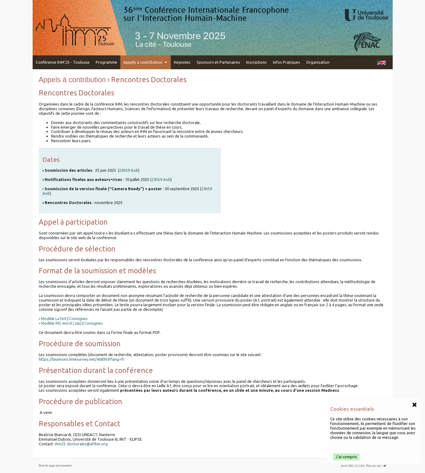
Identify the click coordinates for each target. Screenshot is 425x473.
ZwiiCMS (347, 465)
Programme (106, 62)
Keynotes (182, 62)
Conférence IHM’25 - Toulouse (63, 62)
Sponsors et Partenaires (218, 62)
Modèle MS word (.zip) (61, 323)
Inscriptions (256, 62)
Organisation (318, 62)
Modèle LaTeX (53, 318)
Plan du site (373, 465)
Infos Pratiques (286, 62)
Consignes (78, 318)
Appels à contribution (145, 62)
